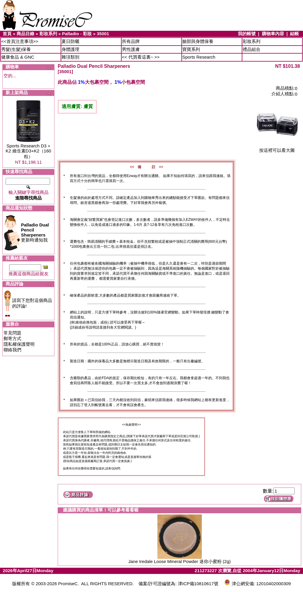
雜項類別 (70, 56)
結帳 (294, 33)
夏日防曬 (70, 41)
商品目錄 (25, 33)
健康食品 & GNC (17, 56)
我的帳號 (247, 33)
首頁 (7, 33)
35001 (103, 33)
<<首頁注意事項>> (19, 41)
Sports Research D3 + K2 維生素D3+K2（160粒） (28, 151)
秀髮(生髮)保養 (16, 49)
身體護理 (70, 49)
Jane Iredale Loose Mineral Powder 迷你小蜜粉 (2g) (179, 561)
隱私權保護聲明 (19, 344)
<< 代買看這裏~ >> (140, 56)
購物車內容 (273, 33)
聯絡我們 (12, 349)
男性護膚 (131, 49)
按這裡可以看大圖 (277, 148)
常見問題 (12, 332)
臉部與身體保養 (197, 41)
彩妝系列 (48, 33)
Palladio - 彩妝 (77, 33)
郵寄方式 (12, 338)
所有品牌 (131, 41)
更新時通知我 (35, 232)
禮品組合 (251, 49)
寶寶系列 (191, 49)
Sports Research (198, 56)
